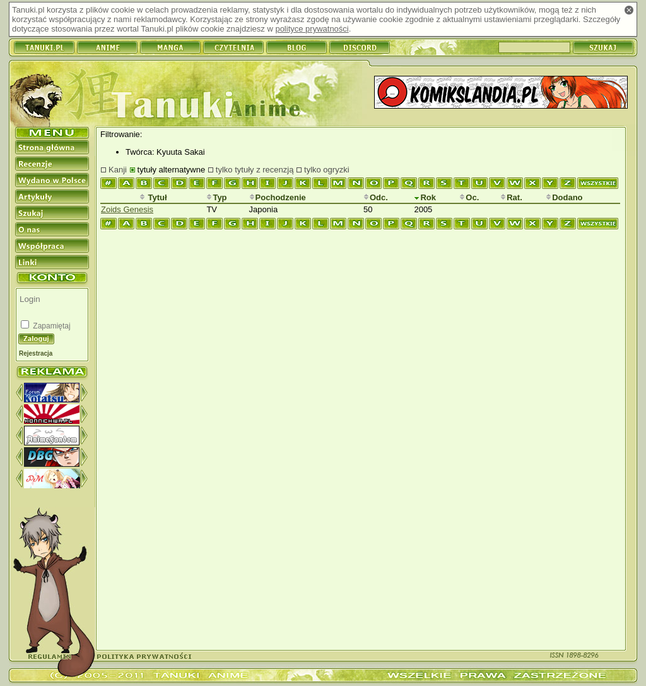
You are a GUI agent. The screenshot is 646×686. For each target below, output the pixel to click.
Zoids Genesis (127, 209)
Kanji (118, 169)
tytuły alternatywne (172, 169)
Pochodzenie (277, 197)
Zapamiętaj (51, 326)
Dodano (564, 197)
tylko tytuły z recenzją (255, 169)
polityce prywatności (311, 28)
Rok (425, 197)
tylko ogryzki (326, 169)
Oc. (469, 197)
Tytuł (153, 197)
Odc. (375, 197)
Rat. (511, 197)
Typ (216, 197)
